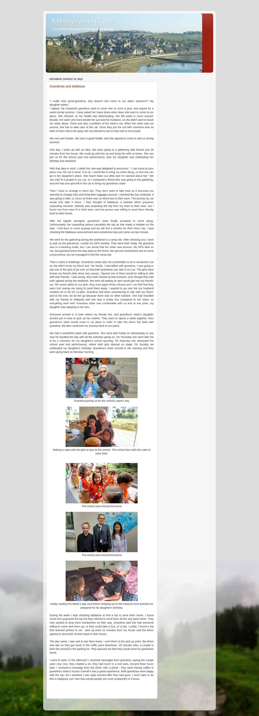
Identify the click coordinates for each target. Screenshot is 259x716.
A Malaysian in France (83, 21)
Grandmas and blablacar (67, 86)
